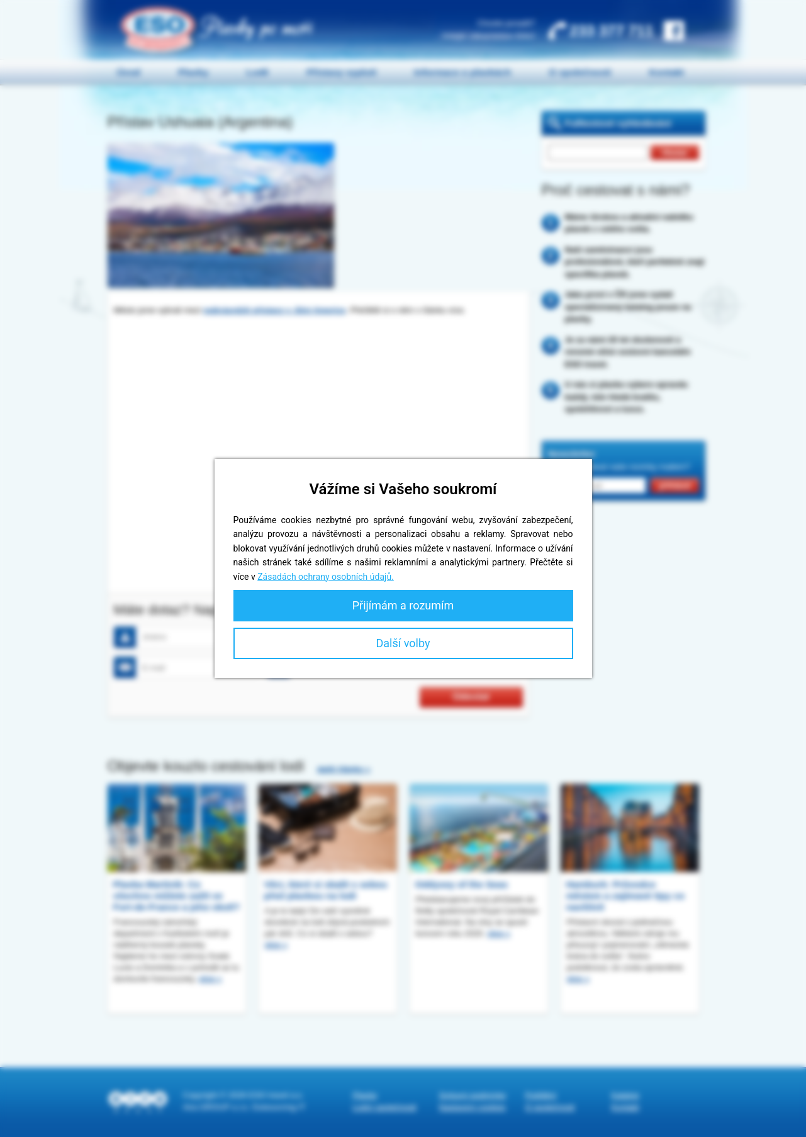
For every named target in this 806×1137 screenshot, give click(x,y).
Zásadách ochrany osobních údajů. (325, 577)
